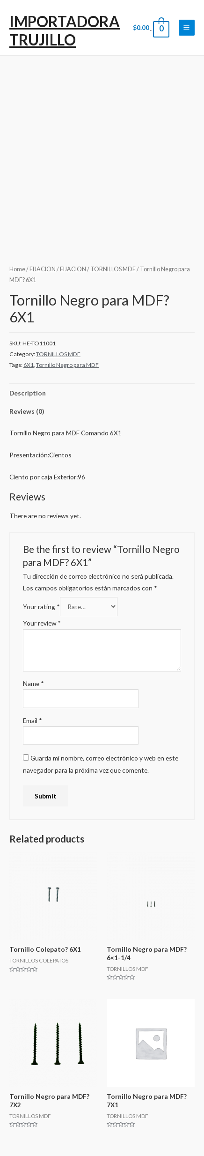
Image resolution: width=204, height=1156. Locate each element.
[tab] (102, 393)
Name (33, 683)
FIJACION (42, 269)
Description (27, 393)
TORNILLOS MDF (113, 269)
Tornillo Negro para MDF (67, 364)
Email (32, 720)
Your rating (41, 607)
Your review (42, 623)
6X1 (28, 364)
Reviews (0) (26, 411)
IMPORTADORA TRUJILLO (64, 30)
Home (17, 269)
